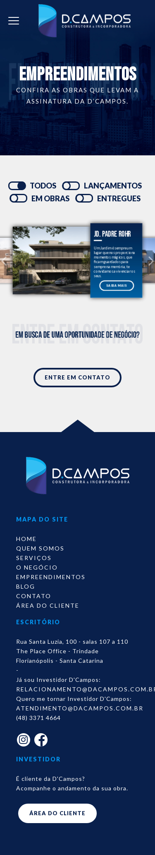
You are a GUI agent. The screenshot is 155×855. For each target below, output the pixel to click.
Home (26, 538)
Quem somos (40, 548)
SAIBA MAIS (116, 285)
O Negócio (37, 567)
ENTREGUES (119, 198)
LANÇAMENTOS (113, 185)
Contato (33, 595)
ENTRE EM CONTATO (77, 377)
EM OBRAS (50, 198)
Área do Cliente (47, 605)
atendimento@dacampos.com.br (79, 708)
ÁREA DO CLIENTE (57, 813)
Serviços (34, 557)
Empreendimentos (51, 576)
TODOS (43, 185)
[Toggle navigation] (14, 21)
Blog (25, 586)
